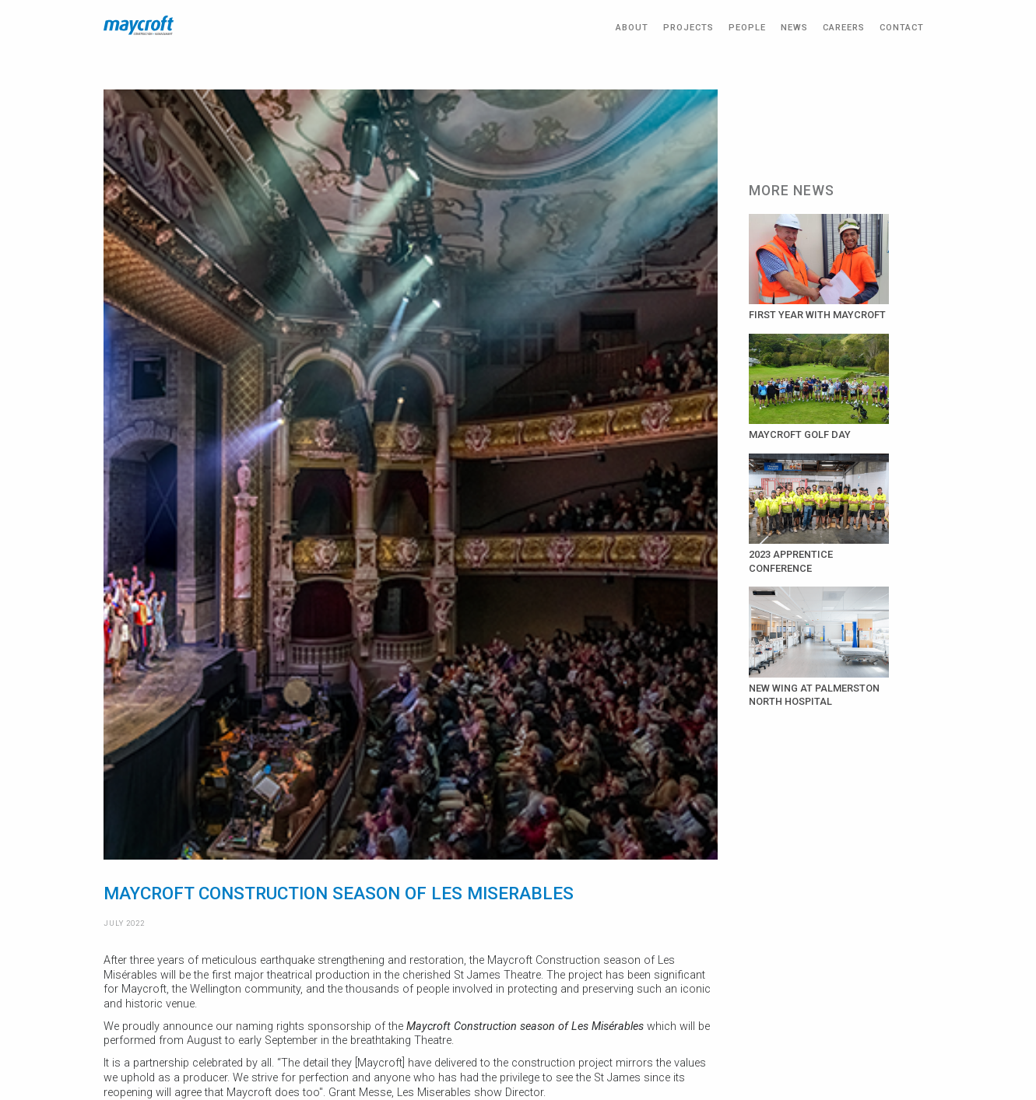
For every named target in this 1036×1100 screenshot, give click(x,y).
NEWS (794, 28)
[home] (139, 25)
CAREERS (844, 28)
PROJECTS (688, 28)
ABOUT (632, 28)
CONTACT (902, 28)
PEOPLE (747, 28)
